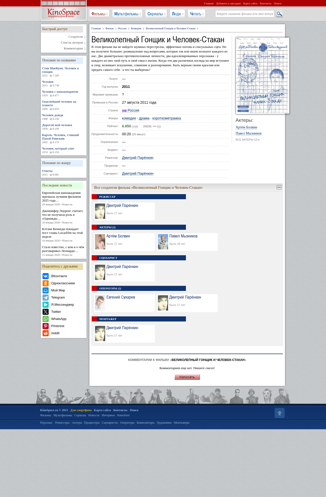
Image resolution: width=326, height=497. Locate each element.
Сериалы (155, 14)
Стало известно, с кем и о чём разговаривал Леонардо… (63, 251)
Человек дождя (63, 117)
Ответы (63, 173)
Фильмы (98, 14)
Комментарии (73, 48)
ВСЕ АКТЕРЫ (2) (248, 140)
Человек (63, 83)
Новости (94, 415)
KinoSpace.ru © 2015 (54, 410)
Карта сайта (250, 3)
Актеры (77, 422)
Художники (164, 422)
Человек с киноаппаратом (63, 93)
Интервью (108, 415)
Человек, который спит (63, 150)
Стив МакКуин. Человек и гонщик (63, 71)
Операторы (127, 422)
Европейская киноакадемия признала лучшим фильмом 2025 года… (63, 198)
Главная (209, 3)
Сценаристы (110, 422)
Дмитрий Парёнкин (137, 158)
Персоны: (46, 422)
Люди (176, 14)
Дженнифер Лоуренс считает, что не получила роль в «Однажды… (63, 216)
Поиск (277, 3)
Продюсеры (91, 422)
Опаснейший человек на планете (63, 105)
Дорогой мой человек (63, 127)
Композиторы (146, 422)
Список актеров (72, 42)
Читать (195, 14)
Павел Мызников (249, 133)
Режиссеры (62, 422)
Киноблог (123, 415)
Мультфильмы (126, 14)
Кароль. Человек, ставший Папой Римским (63, 138)
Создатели (76, 36)
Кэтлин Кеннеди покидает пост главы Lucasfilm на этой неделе (63, 235)
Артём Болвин (246, 127)
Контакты (265, 3)
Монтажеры (181, 422)
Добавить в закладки (228, 3)
